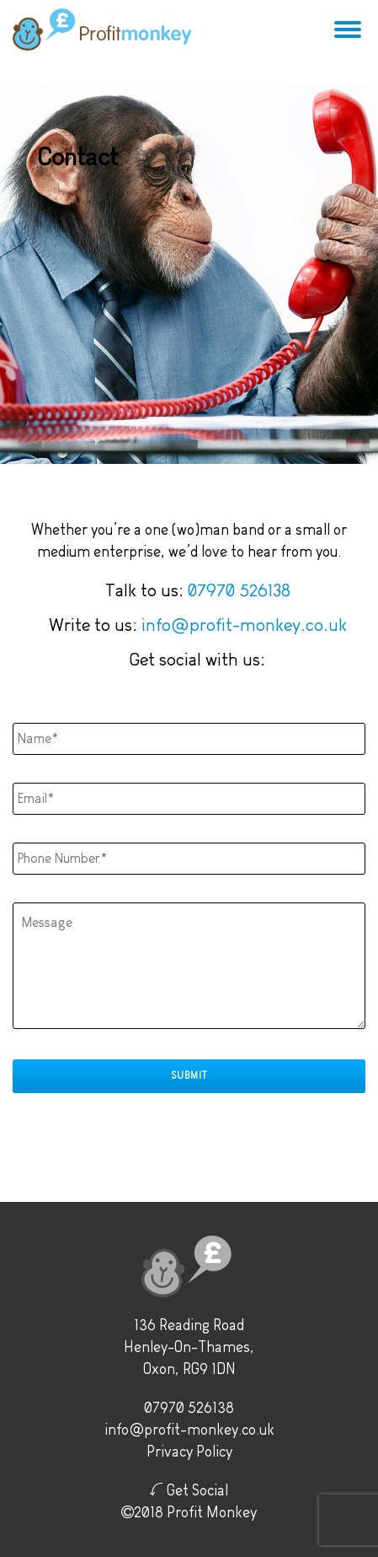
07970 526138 (239, 590)
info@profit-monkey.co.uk (244, 624)
